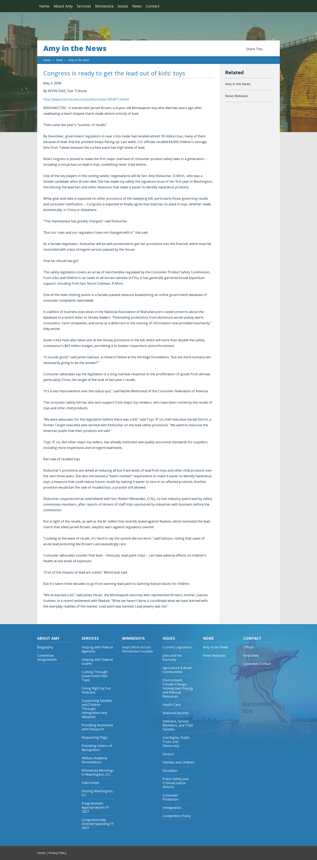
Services (84, 6)
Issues (122, 6)
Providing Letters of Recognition (97, 748)
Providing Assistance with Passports (97, 727)
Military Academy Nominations (94, 760)
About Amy (63, 6)
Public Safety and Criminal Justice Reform (175, 783)
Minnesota (104, 6)
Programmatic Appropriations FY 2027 (95, 807)
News (137, 6)
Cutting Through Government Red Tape (95, 676)
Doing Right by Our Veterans (96, 690)
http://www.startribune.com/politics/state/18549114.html (86, 99)
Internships (90, 783)
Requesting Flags (95, 737)
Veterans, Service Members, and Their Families (178, 725)
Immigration (172, 808)
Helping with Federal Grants (97, 661)
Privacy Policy (57, 853)
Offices (248, 647)
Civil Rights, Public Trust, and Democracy (176, 742)
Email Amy (251, 655)
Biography (45, 647)
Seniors (168, 754)
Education (170, 771)
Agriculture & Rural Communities (177, 670)
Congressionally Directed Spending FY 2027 (98, 824)
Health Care (172, 705)
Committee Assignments (47, 657)
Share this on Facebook (267, 49)
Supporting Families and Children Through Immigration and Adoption (97, 709)
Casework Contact (257, 664)
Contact (153, 6)
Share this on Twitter (272, 49)
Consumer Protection (171, 797)
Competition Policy (177, 816)
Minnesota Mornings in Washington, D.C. (98, 772)
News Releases (236, 96)
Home (44, 6)
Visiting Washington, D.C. (97, 793)
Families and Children (179, 762)
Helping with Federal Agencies (97, 649)
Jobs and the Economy (172, 657)
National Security (176, 713)
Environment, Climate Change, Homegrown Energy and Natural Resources (178, 688)
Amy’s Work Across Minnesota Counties (137, 649)
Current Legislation (177, 647)
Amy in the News (75, 48)
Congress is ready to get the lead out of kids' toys (114, 73)
